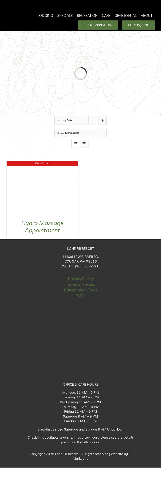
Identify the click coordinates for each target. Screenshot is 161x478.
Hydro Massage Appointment (42, 226)
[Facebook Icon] (80, 337)
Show (68, 133)
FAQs (80, 295)
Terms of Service (80, 284)
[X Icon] (80, 371)
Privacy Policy (80, 278)
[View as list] (84, 143)
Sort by (65, 120)
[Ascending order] (102, 120)
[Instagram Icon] (80, 354)
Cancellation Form (80, 290)
